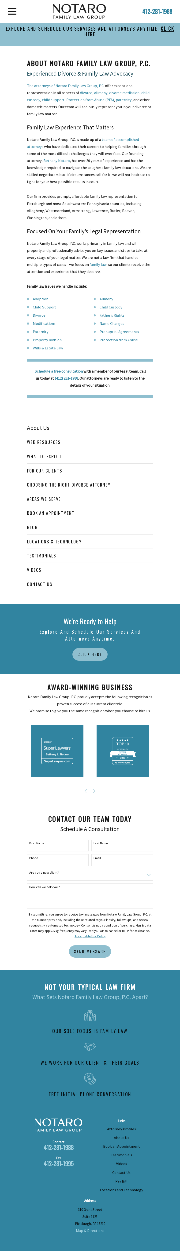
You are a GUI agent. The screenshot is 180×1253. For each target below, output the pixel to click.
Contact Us (121, 1172)
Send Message (90, 951)
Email (97, 858)
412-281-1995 (59, 1163)
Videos (121, 1163)
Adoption (40, 299)
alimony (100, 92)
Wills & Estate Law (48, 348)
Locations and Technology (121, 1189)
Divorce (39, 315)
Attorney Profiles (121, 1129)
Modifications (44, 323)
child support (53, 99)
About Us (121, 1137)
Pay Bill (121, 1181)
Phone (33, 858)
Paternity (41, 331)
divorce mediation (124, 92)
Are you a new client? (44, 873)
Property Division (47, 339)
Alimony (106, 299)
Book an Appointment (121, 1146)
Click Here (90, 654)
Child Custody (111, 307)
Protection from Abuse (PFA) (90, 99)
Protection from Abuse (119, 339)
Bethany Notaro (56, 160)
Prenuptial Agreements (119, 331)
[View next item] (94, 791)
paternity (123, 99)
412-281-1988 (157, 11)
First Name (36, 843)
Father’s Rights (112, 315)
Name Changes (112, 323)
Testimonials (121, 1155)
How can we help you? (44, 887)
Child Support (44, 307)
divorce (86, 92)
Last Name (101, 843)
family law (98, 264)
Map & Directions (90, 1230)
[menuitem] (90, 442)
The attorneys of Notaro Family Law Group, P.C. (65, 85)
